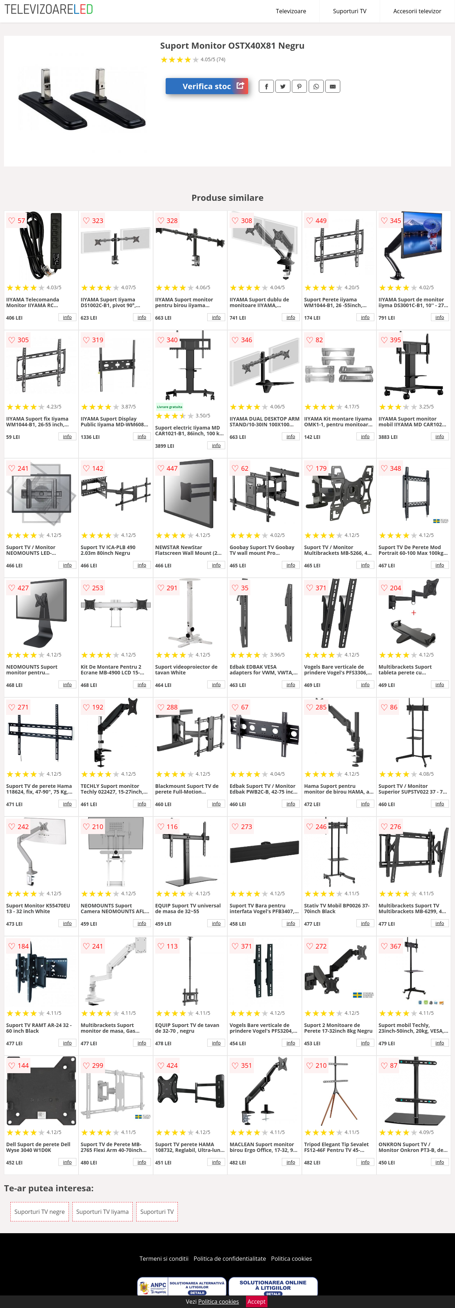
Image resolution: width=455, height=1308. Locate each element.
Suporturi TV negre (39, 1212)
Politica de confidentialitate (230, 1259)
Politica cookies (291, 1259)
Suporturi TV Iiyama (102, 1212)
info (67, 317)
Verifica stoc (215, 86)
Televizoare (291, 11)
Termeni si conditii (164, 1259)
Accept (257, 1301)
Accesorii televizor (417, 11)
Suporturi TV (349, 11)
